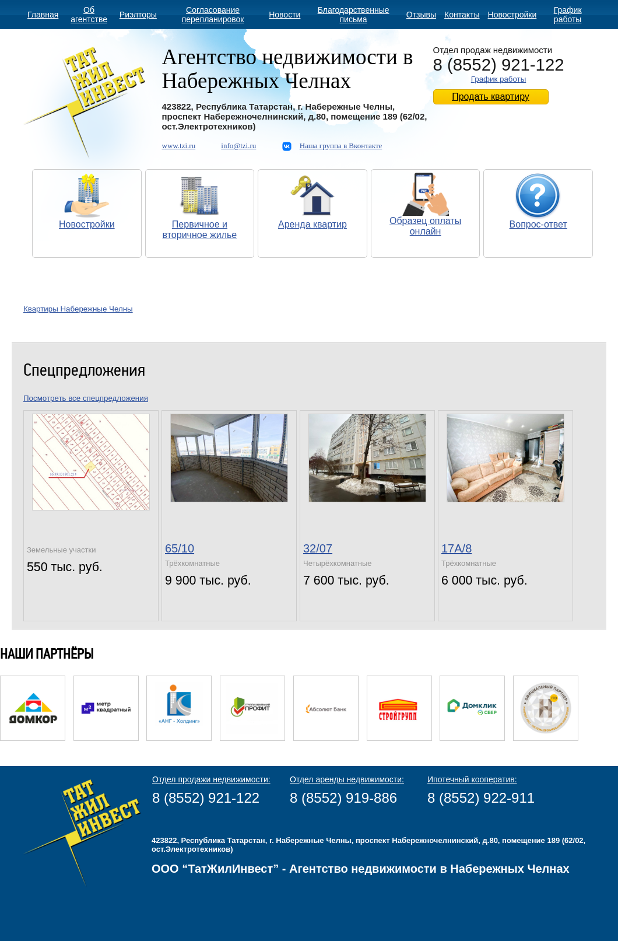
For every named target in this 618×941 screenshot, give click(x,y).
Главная (42, 14)
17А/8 (456, 548)
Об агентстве (89, 14)
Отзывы (421, 14)
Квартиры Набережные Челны (78, 309)
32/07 (317, 548)
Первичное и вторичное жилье (200, 229)
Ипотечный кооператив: (472, 779)
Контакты (461, 14)
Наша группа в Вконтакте (341, 145)
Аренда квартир (312, 224)
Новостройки (512, 14)
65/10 (179, 548)
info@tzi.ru (238, 145)
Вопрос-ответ (538, 224)
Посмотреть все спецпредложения (85, 398)
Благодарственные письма (353, 14)
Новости (284, 14)
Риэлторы (138, 14)
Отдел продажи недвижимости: (211, 779)
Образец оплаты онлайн (425, 226)
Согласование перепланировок (213, 14)
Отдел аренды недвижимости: (347, 779)
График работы (568, 14)
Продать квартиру (490, 97)
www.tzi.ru (179, 145)
